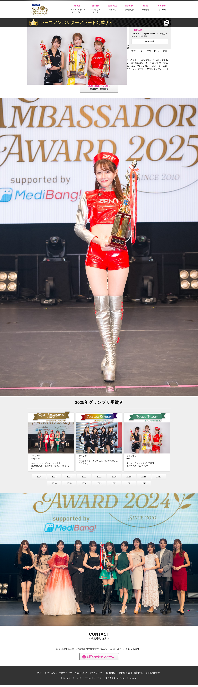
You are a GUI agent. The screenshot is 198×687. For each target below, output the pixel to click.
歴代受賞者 (129, 8)
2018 (143, 478)
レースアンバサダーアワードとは (77, 9)
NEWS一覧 (150, 41)
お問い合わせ (153, 674)
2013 (99, 485)
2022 (84, 478)
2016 (54, 485)
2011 (129, 485)
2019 (129, 478)
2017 (158, 478)
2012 (113, 485)
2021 (99, 478)
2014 (84, 485)
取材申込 (162, 8)
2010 (143, 485)
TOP (39, 674)
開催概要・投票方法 (99, 88)
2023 (69, 478)
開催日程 (112, 8)
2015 (69, 485)
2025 (39, 478)
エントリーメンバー (95, 9)
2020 (113, 478)
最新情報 (145, 8)
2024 (54, 478)
